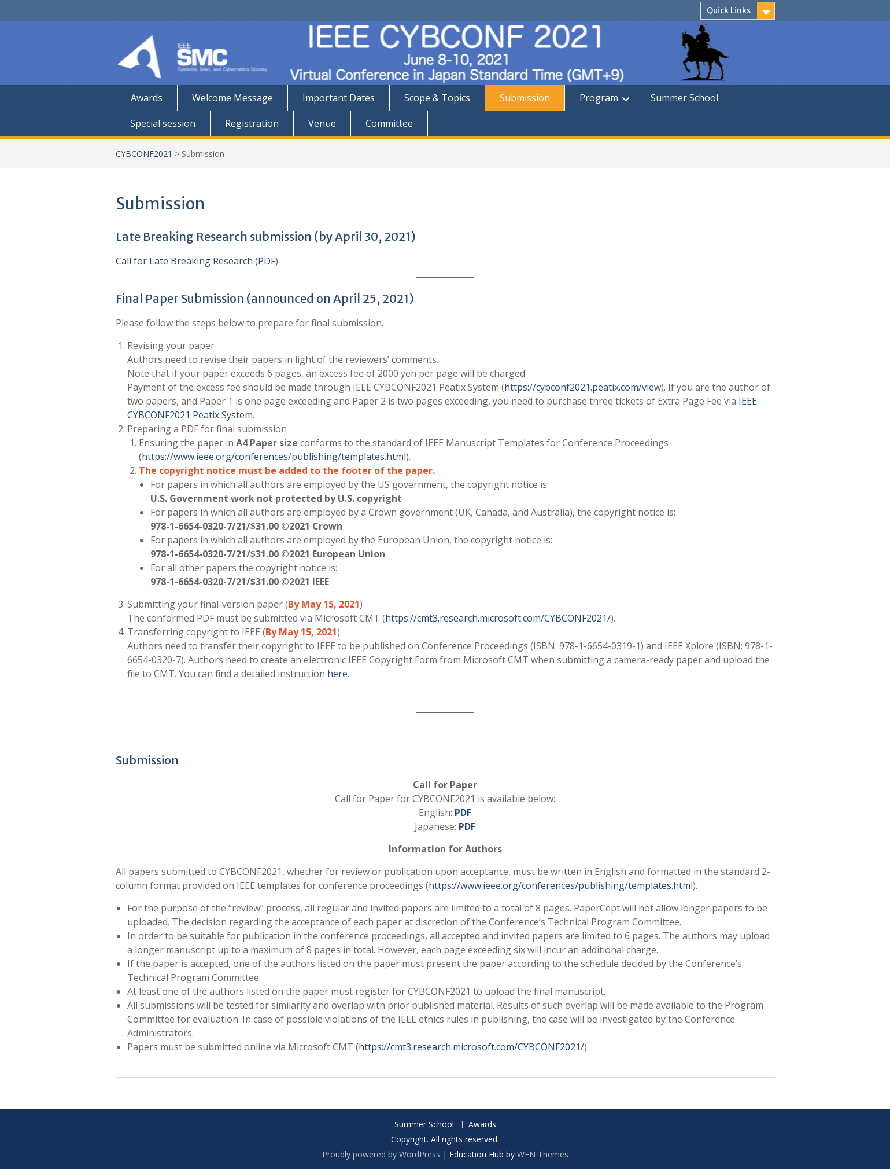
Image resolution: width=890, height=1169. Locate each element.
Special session (162, 123)
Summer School (684, 97)
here (337, 673)
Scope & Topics (437, 97)
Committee (389, 123)
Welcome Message (232, 97)
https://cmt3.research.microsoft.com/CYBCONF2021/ (498, 618)
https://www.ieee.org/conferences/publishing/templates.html (274, 456)
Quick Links (729, 10)
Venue (322, 123)
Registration (252, 123)
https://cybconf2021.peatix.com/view (582, 387)
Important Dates (338, 97)
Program (598, 97)
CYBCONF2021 (144, 153)
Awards (147, 97)
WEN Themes (542, 1154)
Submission (525, 97)
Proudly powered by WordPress (381, 1154)
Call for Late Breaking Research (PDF (195, 261)
